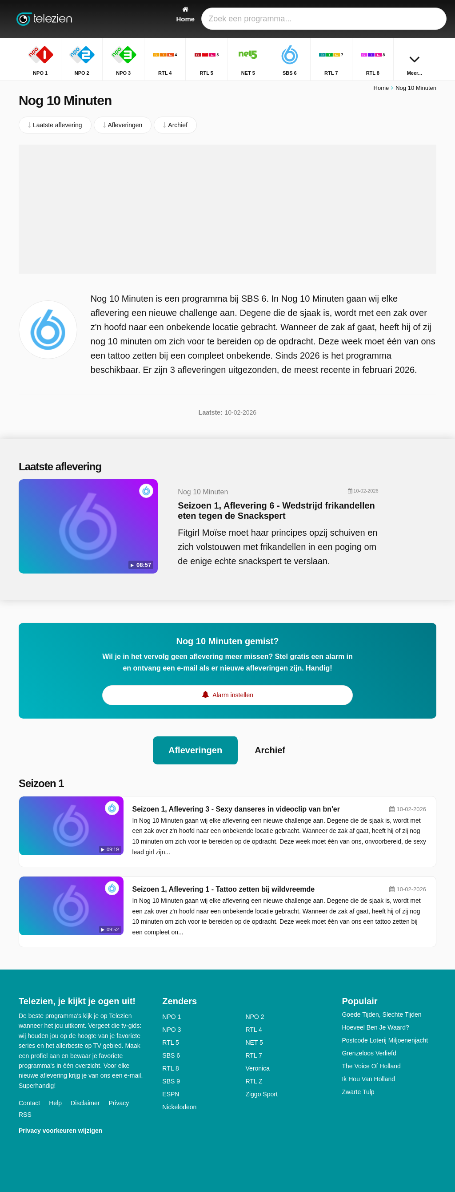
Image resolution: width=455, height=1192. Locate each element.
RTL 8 (170, 1068)
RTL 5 (170, 1042)
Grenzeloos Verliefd (369, 1053)
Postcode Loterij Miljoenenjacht (385, 1040)
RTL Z (253, 1081)
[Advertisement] (227, 209)
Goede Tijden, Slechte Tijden (381, 1014)
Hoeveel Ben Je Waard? (375, 1027)
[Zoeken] (431, 19)
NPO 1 (171, 1016)
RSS (25, 1114)
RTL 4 (253, 1029)
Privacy (118, 1103)
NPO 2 (254, 1016)
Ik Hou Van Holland (368, 1079)
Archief (270, 750)
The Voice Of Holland (371, 1066)
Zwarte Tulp (358, 1091)
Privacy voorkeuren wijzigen (60, 1130)
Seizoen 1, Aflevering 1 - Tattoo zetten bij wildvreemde (223, 889)
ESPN (170, 1094)
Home (381, 88)
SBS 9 (171, 1081)
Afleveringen (195, 750)
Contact (29, 1103)
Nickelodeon (179, 1107)
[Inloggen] (410, 19)
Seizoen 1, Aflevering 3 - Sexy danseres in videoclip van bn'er (236, 809)
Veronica (257, 1068)
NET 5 (254, 1042)
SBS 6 (171, 1055)
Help (55, 1103)
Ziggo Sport (261, 1094)
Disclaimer (85, 1103)
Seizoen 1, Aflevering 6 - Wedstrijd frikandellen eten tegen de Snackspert (276, 511)
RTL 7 (253, 1055)
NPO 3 (171, 1029)
